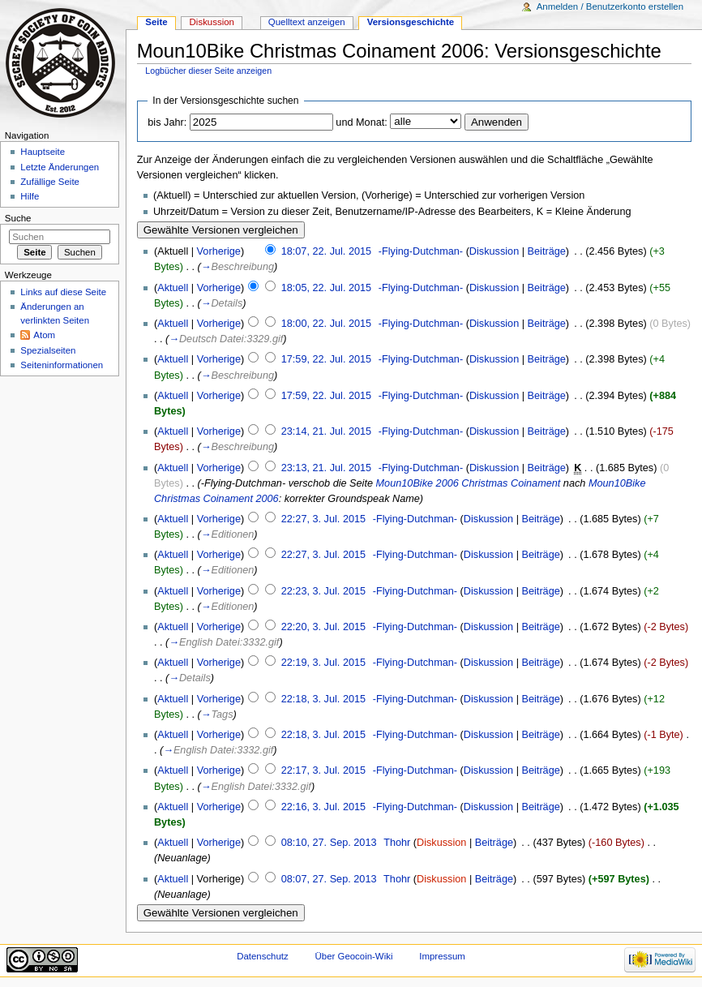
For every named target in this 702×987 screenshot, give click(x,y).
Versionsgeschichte (411, 22)
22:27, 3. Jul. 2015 (323, 519)
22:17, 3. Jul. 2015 (323, 770)
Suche (18, 218)
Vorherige (219, 251)
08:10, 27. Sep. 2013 (329, 842)
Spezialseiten (47, 350)
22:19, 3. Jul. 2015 (323, 662)
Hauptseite (42, 152)
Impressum (442, 956)
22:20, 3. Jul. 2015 (323, 627)
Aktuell (172, 288)
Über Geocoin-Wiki (354, 956)
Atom (44, 335)
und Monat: (361, 122)
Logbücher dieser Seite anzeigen (208, 70)
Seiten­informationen (61, 365)
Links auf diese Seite (63, 292)
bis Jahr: (167, 122)
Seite (156, 22)
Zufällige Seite (49, 182)
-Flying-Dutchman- (421, 251)
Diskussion (494, 251)
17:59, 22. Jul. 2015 (326, 359)
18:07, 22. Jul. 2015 (326, 251)
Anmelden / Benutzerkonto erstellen (610, 6)
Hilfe (29, 196)
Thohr (396, 842)
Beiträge (547, 251)
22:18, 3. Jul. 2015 (323, 699)
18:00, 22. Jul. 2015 (326, 323)
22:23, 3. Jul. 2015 (323, 591)
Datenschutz (263, 956)
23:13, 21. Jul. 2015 (326, 468)
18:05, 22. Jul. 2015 (326, 288)
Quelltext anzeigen (306, 22)
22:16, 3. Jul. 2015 (323, 807)
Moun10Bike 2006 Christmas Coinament (468, 483)
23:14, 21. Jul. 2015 (326, 431)
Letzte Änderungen (59, 167)
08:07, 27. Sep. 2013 (329, 879)
